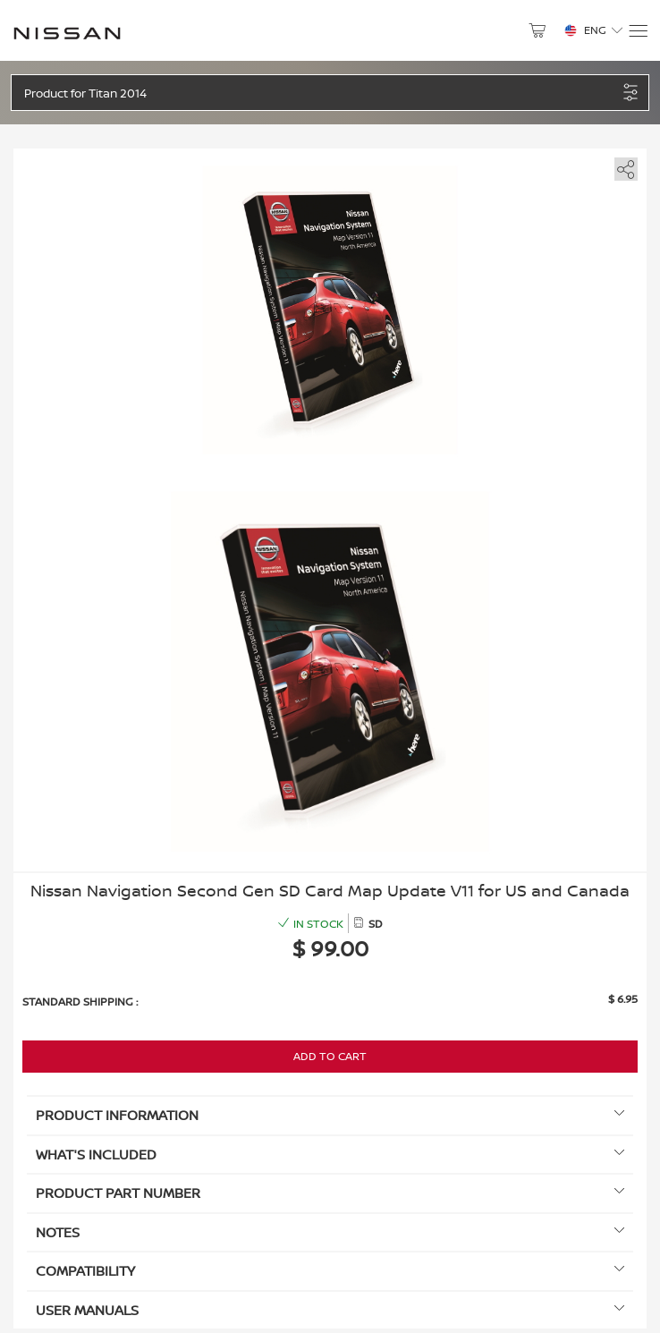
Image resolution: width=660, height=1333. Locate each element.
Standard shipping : (80, 1001)
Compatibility (330, 1270)
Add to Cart (330, 1056)
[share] (623, 166)
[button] (320, 92)
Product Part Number (330, 1193)
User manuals (330, 1310)
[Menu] (637, 31)
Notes (330, 1232)
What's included (330, 1154)
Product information (330, 1115)
